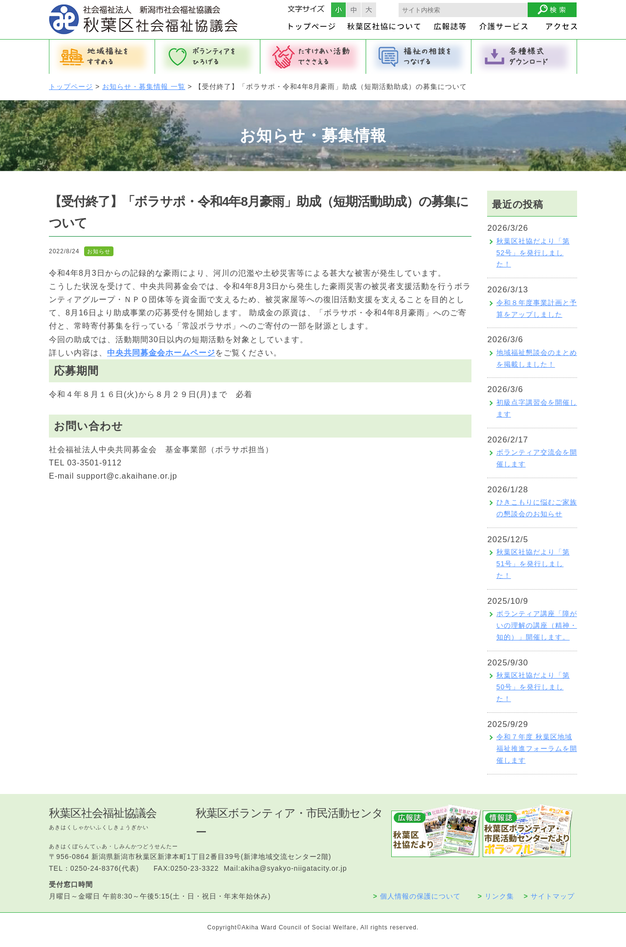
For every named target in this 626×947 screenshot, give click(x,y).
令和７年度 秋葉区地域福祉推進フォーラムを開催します (536, 748)
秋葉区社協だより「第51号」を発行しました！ (533, 563)
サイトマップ (549, 896)
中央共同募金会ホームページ (161, 353)
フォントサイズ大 (368, 9)
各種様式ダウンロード (524, 57)
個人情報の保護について (417, 896)
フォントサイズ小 (338, 9)
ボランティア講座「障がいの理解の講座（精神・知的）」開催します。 (536, 625)
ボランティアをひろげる (207, 57)
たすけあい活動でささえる (313, 57)
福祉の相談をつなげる (418, 57)
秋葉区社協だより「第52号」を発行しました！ (533, 252)
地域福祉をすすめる (102, 57)
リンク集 (496, 896)
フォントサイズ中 (353, 9)
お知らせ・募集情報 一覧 (143, 86)
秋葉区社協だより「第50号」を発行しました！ (533, 687)
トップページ (71, 86)
